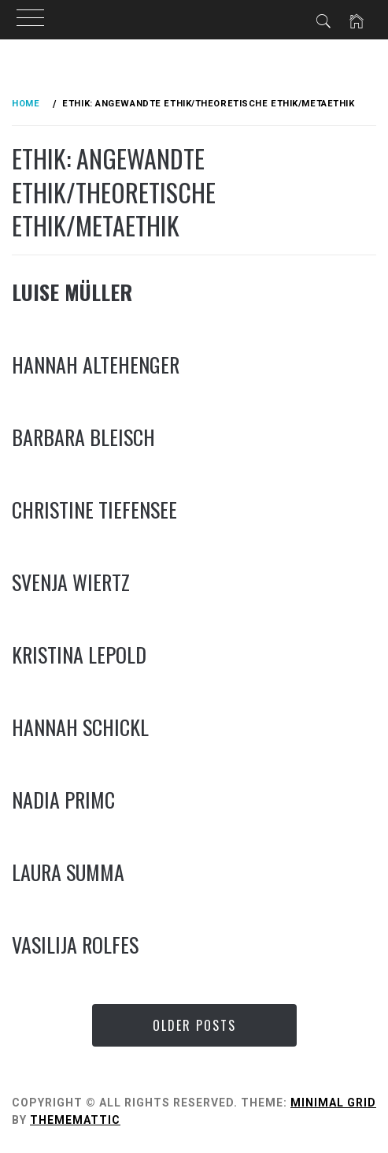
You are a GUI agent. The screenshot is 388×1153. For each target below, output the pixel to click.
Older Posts (194, 1025)
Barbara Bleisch (83, 437)
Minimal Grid (333, 1102)
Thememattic (75, 1120)
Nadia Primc (63, 799)
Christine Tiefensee (94, 509)
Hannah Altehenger (95, 364)
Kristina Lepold (79, 654)
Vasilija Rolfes (75, 944)
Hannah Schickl (80, 727)
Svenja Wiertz (71, 582)
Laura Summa (68, 872)
